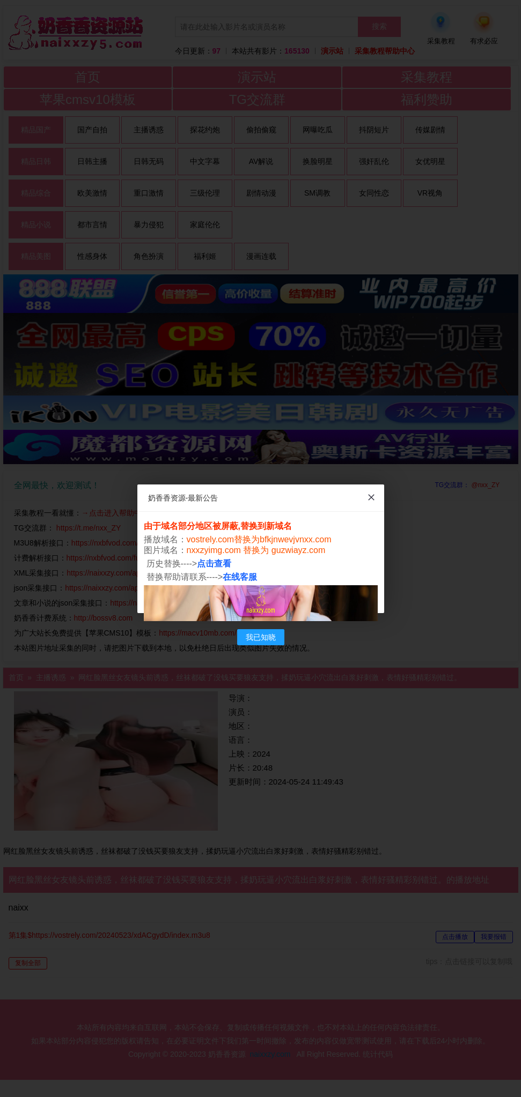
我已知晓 (261, 637)
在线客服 (240, 576)
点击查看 (214, 563)
